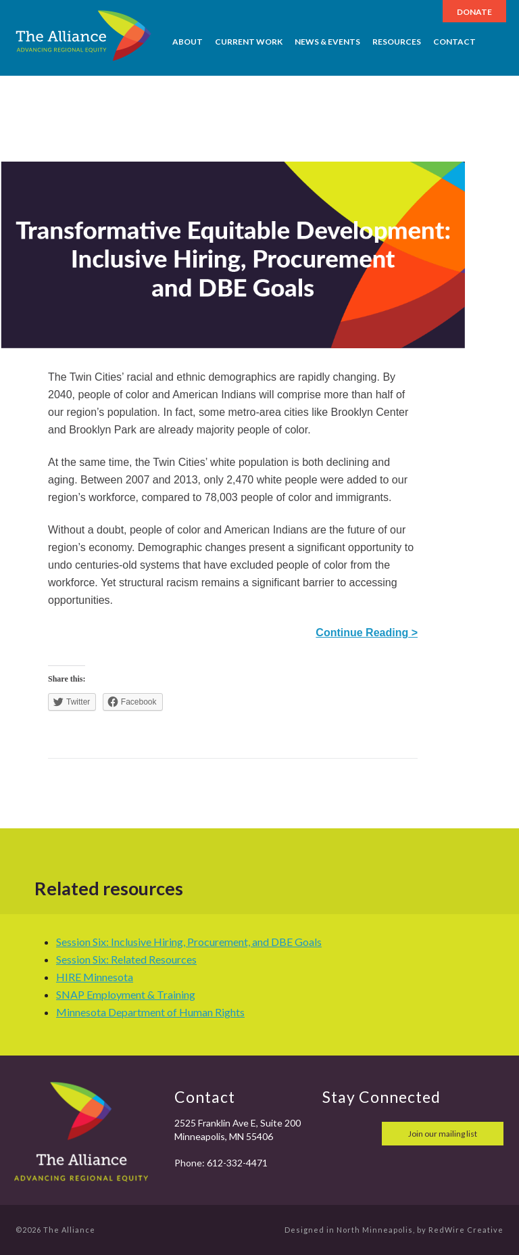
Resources (396, 42)
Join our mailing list (442, 1134)
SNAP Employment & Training (125, 994)
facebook (334, 1133)
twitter (364, 1133)
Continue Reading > (367, 632)
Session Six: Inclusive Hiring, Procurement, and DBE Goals (189, 941)
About (187, 42)
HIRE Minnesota (94, 976)
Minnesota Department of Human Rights (150, 1011)
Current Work (248, 42)
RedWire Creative (465, 1229)
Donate (474, 12)
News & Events (327, 42)
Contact (454, 42)
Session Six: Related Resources (126, 959)
